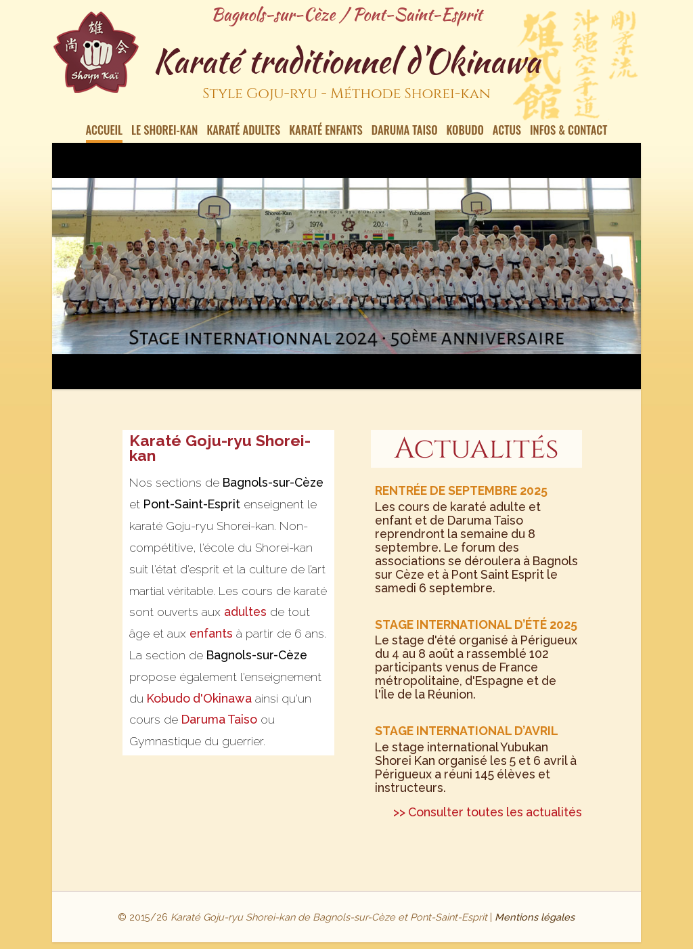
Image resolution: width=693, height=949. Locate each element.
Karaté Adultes (243, 131)
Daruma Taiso (405, 131)
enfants (211, 633)
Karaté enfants (326, 131)
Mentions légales (535, 917)
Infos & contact (568, 131)
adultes (245, 611)
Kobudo (465, 131)
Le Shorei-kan (164, 131)
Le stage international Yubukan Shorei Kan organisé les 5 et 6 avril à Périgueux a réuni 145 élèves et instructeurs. (476, 755)
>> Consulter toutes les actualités (487, 812)
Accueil (104, 131)
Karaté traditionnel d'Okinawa (346, 73)
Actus (507, 131)
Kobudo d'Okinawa (199, 698)
